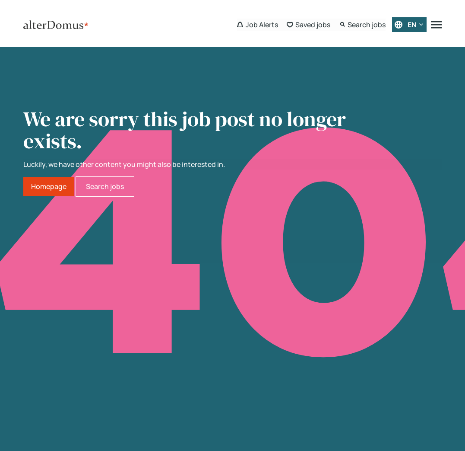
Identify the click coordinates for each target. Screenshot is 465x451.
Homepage (48, 186)
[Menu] (436, 25)
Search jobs (105, 186)
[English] (409, 24)
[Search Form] (362, 25)
